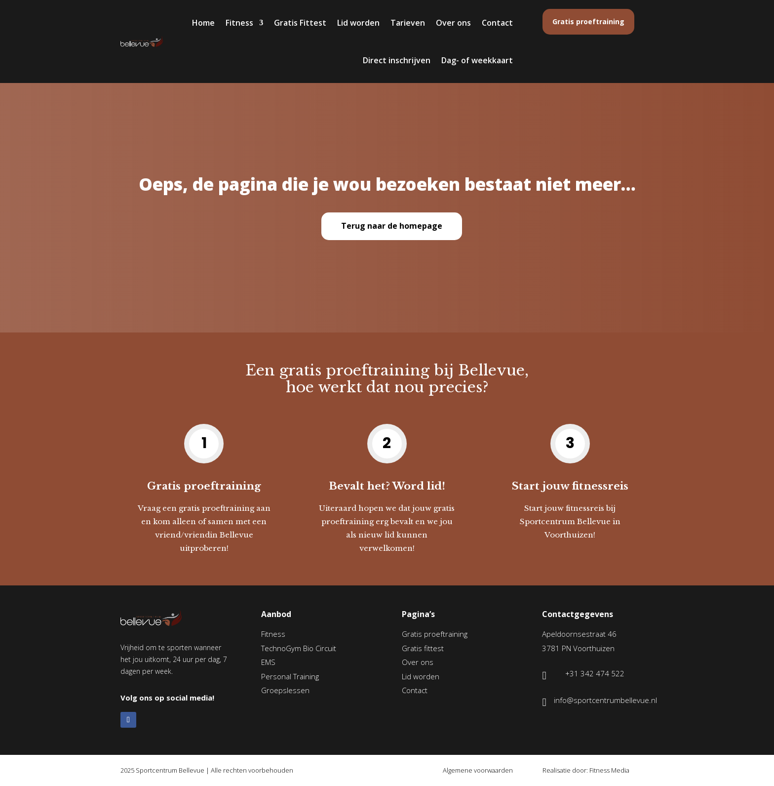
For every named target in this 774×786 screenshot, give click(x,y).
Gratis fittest (423, 648)
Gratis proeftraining (588, 21)
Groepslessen (285, 690)
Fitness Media (609, 770)
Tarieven (407, 22)
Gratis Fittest (300, 22)
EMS (268, 662)
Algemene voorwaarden (478, 770)
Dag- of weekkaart (477, 60)
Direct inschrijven (396, 60)
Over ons (453, 22)
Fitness (239, 22)
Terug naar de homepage (391, 225)
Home (203, 22)
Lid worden (358, 22)
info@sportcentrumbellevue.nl (605, 700)
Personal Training (290, 676)
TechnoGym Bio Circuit (298, 648)
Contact (497, 22)
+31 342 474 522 (594, 673)
